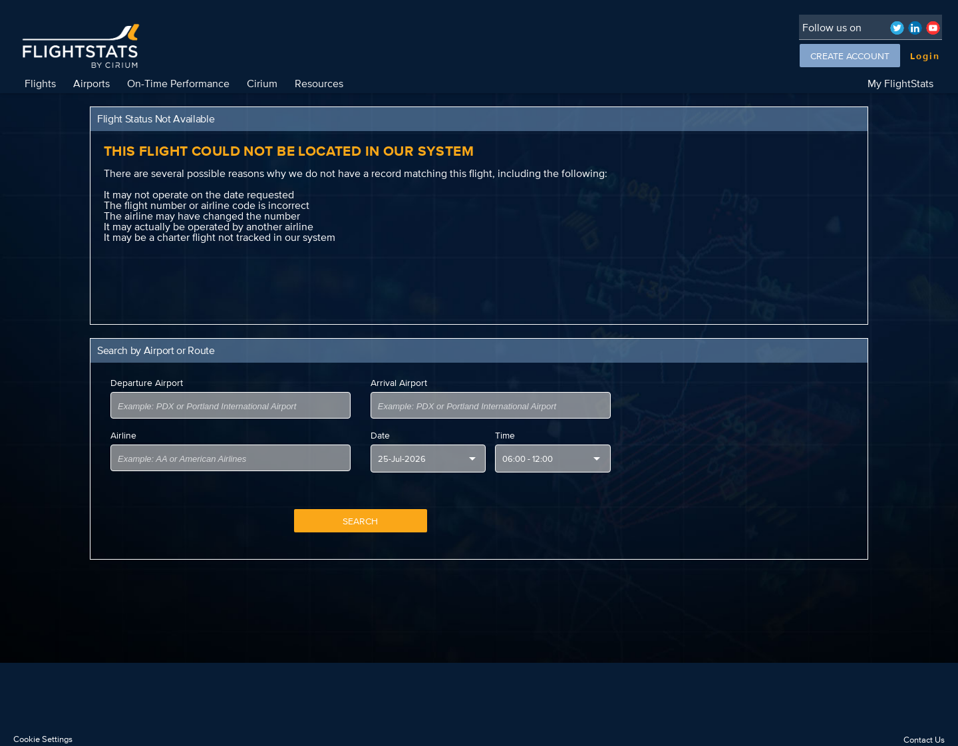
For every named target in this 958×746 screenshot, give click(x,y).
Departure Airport (146, 382)
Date (380, 435)
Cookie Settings (43, 739)
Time (505, 435)
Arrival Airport (399, 382)
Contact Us (924, 739)
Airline (123, 435)
